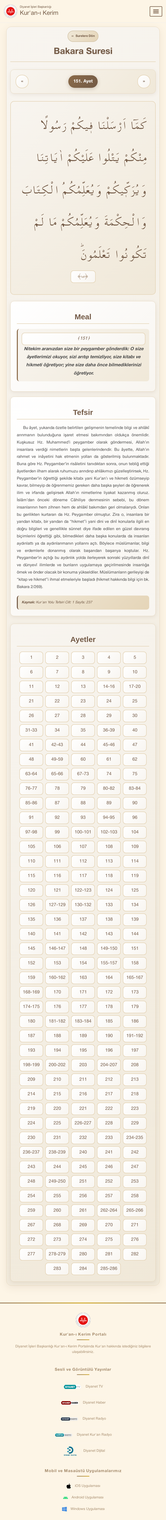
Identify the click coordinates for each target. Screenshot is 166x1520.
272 (31, 1240)
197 (135, 1051)
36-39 (109, 731)
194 (57, 1051)
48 (31, 760)
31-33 (31, 731)
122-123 (83, 891)
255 (57, 1196)
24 (109, 702)
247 (135, 1167)
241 (109, 1153)
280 (83, 1255)
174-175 (31, 1007)
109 (135, 847)
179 (135, 1007)
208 (135, 1065)
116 (57, 876)
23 (83, 702)
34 (57, 731)
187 (31, 1036)
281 (109, 1255)
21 (31, 702)
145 (31, 949)
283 (57, 1269)
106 (57, 847)
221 (83, 1109)
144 (135, 934)
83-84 (135, 789)
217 (109, 1095)
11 (31, 687)
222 (109, 1109)
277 (31, 1255)
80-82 (109, 789)
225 (57, 1124)
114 (135, 862)
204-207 (108, 1065)
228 (109, 1124)
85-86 (31, 804)
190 (109, 1036)
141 (57, 934)
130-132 (83, 905)
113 (109, 862)
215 (57, 1095)
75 (134, 774)
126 (31, 905)
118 (109, 876)
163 (83, 978)
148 (83, 949)
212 (109, 1080)
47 (134, 745)
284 (83, 1269)
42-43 (57, 745)
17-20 (135, 687)
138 (109, 920)
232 (83, 1138)
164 (109, 978)
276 (135, 1240)
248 (31, 1182)
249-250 (57, 1182)
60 (83, 760)
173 (135, 993)
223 (135, 1109)
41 (31, 745)
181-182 (57, 1022)
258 (135, 1196)
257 (109, 1196)
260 (57, 1211)
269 (83, 1225)
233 (109, 1138)
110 (31, 862)
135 (31, 920)
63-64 (31, 774)
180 (31, 1022)
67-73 (83, 774)
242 (135, 1153)
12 (57, 687)
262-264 (108, 1211)
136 (57, 920)
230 (31, 1138)
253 (135, 1182)
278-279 (57, 1255)
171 (83, 993)
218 (135, 1095)
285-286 (108, 1269)
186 (135, 1022)
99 (57, 833)
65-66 (57, 774)
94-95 (109, 818)
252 (109, 1182)
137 (83, 920)
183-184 (83, 1022)
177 (83, 1007)
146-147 (57, 949)
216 (83, 1095)
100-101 (83, 833)
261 (83, 1211)
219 (31, 1109)
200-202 (57, 1065)
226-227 (83, 1124)
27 (57, 716)
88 (83, 804)
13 (83, 687)
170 (57, 993)
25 (134, 702)
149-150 (108, 949)
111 (57, 862)
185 (109, 1022)
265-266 (134, 1211)
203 (83, 1065)
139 (135, 920)
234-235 (134, 1138)
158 (135, 964)
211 (83, 1080)
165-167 (134, 978)
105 (31, 847)
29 (109, 716)
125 (135, 891)
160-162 (57, 978)
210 (57, 1080)
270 (109, 1225)
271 (135, 1225)
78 (57, 789)
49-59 (57, 760)
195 (83, 1051)
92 (57, 818)
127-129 (57, 905)
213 (135, 1080)
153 (57, 964)
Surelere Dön (83, 36)
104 (135, 833)
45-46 (109, 745)
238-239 (57, 1153)
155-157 (108, 964)
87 (57, 804)
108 (109, 847)
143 (109, 934)
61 (109, 760)
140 (31, 934)
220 (57, 1109)
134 (135, 905)
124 (109, 891)
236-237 (31, 1153)
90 (134, 804)
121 (57, 891)
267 (31, 1225)
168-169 (31, 993)
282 (135, 1255)
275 (109, 1240)
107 (83, 847)
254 (31, 1196)
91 (31, 818)
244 (57, 1167)
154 (83, 964)
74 (109, 774)
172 (109, 993)
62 (134, 760)
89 (109, 804)
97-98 (31, 833)
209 (31, 1080)
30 (134, 716)
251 (83, 1182)
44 (83, 745)
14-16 (109, 687)
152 (31, 964)
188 (57, 1036)
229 (135, 1124)
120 (31, 891)
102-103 (108, 833)
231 (57, 1138)
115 (31, 876)
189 (83, 1036)
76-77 (31, 789)
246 (109, 1167)
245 (83, 1167)
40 (134, 731)
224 (31, 1124)
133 (109, 905)
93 (83, 818)
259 (31, 1211)
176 (57, 1007)
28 (83, 716)
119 (135, 876)
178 (109, 1007)
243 (31, 1167)
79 (83, 789)
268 (57, 1225)
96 (134, 818)
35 (83, 731)
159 (31, 978)
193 (31, 1051)
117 (83, 876)
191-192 (134, 1036)
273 (57, 1240)
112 (83, 862)
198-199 (31, 1065)
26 (31, 716)
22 (57, 702)
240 (83, 1153)
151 (135, 949)
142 (83, 934)
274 (83, 1240)
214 (31, 1095)
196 (109, 1051)
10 (134, 673)
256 (83, 1196)
